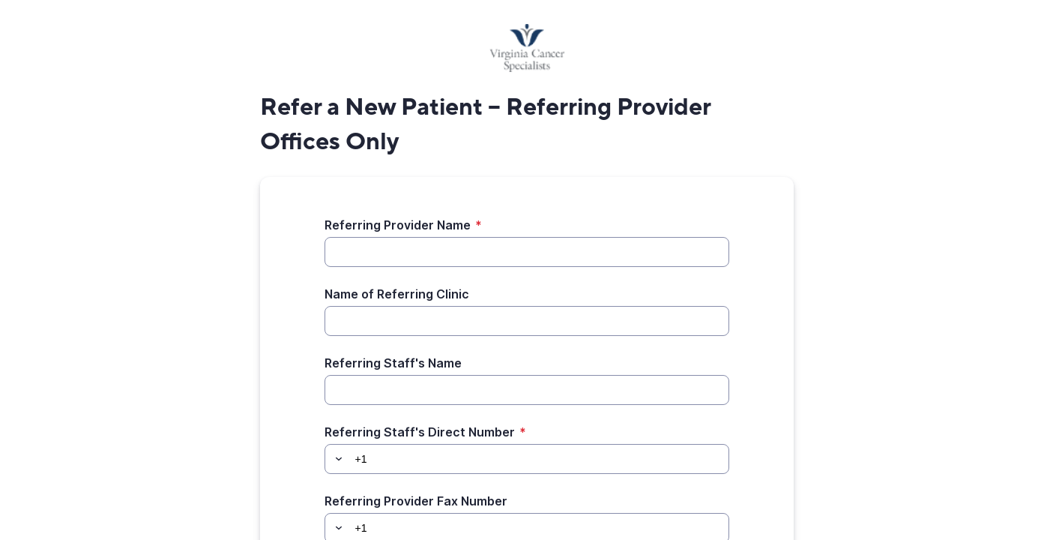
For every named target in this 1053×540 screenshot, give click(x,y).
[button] (337, 459)
